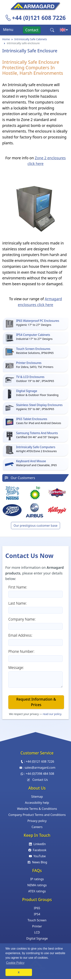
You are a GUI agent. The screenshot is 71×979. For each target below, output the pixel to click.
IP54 (37, 914)
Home (6, 39)
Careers (37, 827)
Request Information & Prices (36, 702)
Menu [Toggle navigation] (11, 30)
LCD (37, 932)
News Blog (37, 862)
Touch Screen (37, 920)
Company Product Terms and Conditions (37, 815)
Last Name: (17, 603)
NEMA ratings (37, 885)
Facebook (37, 850)
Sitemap (37, 796)
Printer (37, 926)
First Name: (17, 587)
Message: (16, 667)
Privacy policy (37, 821)
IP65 (37, 908)
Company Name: (22, 619)
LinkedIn (37, 844)
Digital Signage (37, 938)
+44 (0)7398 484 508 (40, 774)
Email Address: (20, 635)
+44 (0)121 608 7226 (39, 18)
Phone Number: (21, 651)
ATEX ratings (37, 891)
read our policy (52, 714)
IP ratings (37, 879)
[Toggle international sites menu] (63, 30)
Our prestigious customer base (35, 525)
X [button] (19, 972)
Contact (31, 29)
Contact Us (37, 780)
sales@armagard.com (39, 767)
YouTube (37, 856)
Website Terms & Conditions (37, 809)
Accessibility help (37, 803)
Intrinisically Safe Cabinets (30, 39)
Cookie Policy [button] (15, 962)
